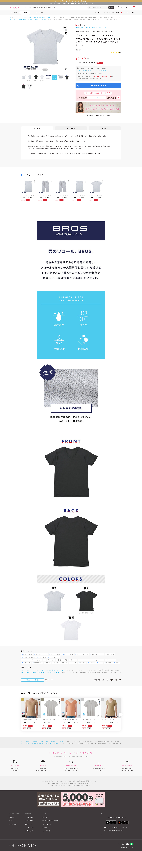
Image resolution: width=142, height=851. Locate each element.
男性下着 (64, 662)
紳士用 (56, 662)
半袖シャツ (26, 662)
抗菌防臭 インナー (97, 654)
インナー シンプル (82, 654)
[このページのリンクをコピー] (120, 680)
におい (117, 662)
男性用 (48, 662)
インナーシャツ (85, 660)
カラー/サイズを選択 (98, 85)
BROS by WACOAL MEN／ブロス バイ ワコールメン (33, 19)
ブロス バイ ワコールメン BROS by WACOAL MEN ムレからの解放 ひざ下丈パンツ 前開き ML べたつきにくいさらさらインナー (45, 197)
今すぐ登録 (82, 70)
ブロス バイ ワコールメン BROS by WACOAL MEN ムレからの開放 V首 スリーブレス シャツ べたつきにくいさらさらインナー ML (79, 197)
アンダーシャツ (98, 660)
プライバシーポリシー (48, 824)
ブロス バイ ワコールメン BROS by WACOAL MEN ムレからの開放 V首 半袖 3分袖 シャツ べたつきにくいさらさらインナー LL (96, 197)
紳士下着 (73, 662)
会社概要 (44, 817)
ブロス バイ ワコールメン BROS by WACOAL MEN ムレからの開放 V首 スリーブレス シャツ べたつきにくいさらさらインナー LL (28, 197)
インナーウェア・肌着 (25, 17)
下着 (66, 660)
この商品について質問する (32, 680)
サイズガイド (29, 817)
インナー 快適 (27, 654)
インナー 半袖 (68, 654)
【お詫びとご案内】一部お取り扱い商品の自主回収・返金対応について (71, 3)
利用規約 (44, 827)
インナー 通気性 (56, 654)
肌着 (59, 660)
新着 (113, 12)
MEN (15, 17)
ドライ (100, 662)
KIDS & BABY (13, 824)
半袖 (49, 17)
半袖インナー (38, 662)
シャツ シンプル (54, 657)
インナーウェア (36, 660)
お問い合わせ (29, 831)
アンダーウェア (49, 660)
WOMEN (11, 817)
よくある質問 (29, 827)
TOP (10, 17)
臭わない (109, 662)
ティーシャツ (111, 660)
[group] (48, 79)
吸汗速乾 (82, 662)
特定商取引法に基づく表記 (50, 820)
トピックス (130, 12)
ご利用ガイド (29, 820)
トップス (74, 660)
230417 (25, 660)
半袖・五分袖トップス (39, 17)
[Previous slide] (24, 48)
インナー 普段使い (29, 657)
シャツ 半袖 (42, 657)
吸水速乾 (92, 662)
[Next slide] (66, 48)
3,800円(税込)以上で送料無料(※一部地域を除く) (71, 1)
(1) (116, 52)
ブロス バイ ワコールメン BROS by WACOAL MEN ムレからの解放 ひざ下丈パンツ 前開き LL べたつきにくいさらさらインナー (62, 197)
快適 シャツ (110, 654)
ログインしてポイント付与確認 (96, 70)
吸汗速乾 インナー (41, 654)
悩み (117, 12)
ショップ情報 (46, 831)
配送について (29, 824)
